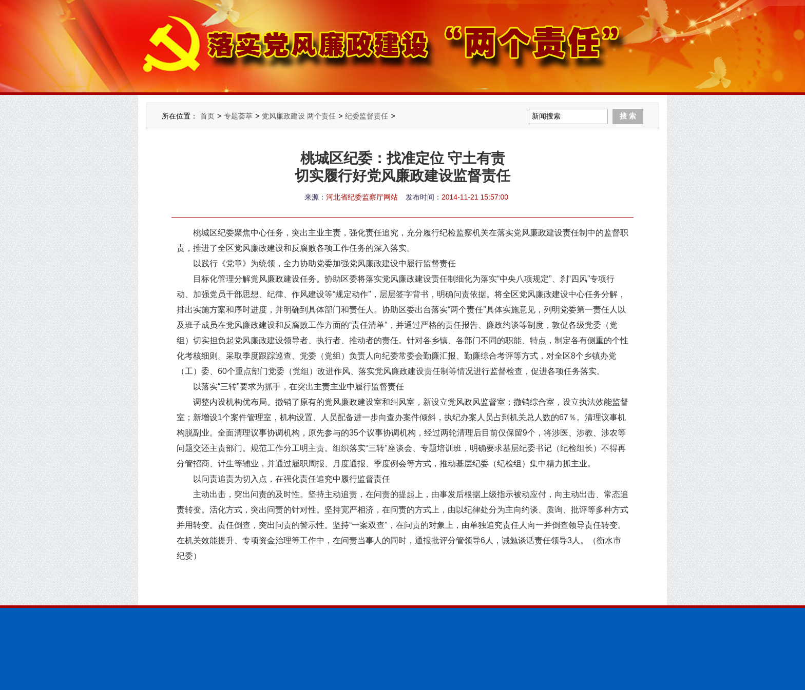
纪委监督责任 (366, 116)
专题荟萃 (238, 116)
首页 (207, 116)
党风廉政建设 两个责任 (299, 116)
